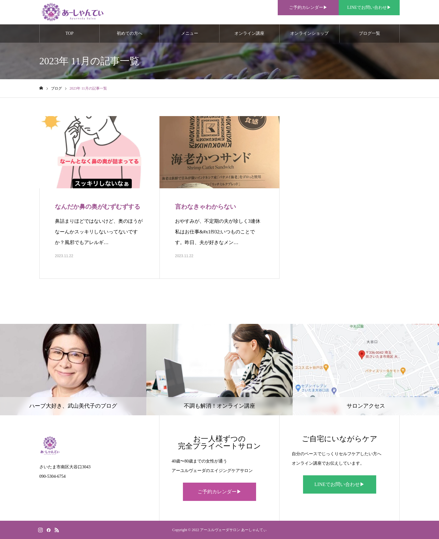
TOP (69, 33)
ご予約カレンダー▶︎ (219, 491)
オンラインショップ (309, 33)
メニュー (189, 33)
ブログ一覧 (369, 33)
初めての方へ (129, 33)
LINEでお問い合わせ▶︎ (339, 484)
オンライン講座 (249, 33)
